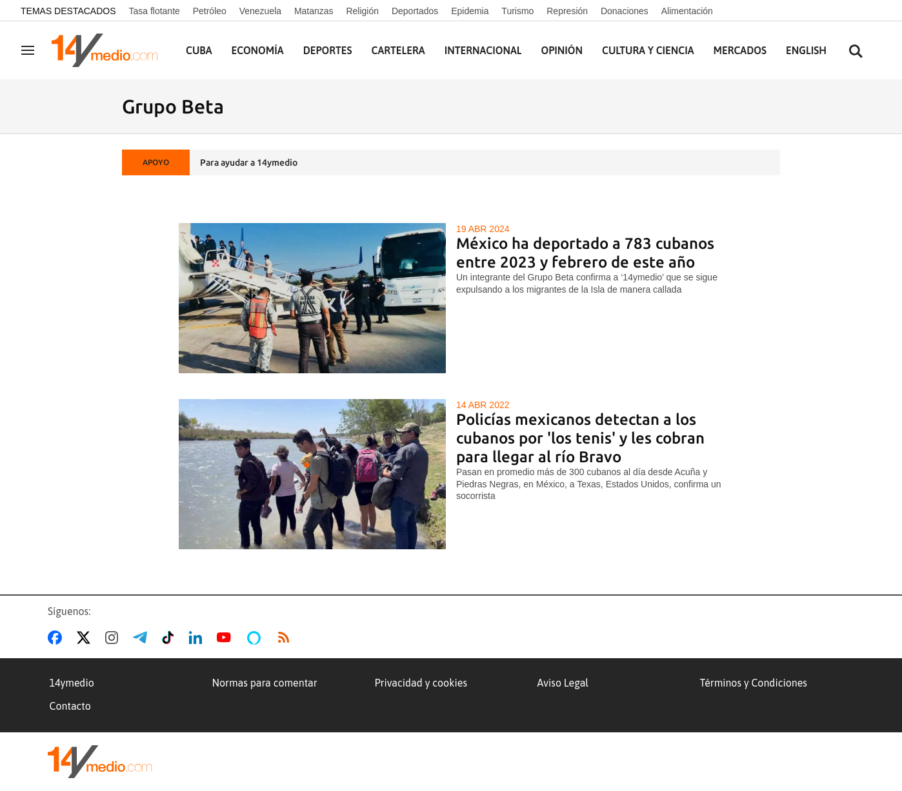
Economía (258, 50)
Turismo (517, 11)
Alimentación (687, 11)
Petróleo (209, 11)
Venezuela (260, 11)
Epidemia (469, 11)
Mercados (740, 50)
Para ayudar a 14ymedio (248, 162)
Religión (362, 11)
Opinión (562, 50)
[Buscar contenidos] (855, 52)
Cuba (199, 50)
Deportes (327, 50)
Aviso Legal (563, 682)
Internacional (483, 50)
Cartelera (398, 50)
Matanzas (314, 11)
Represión (567, 11)
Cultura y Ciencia (648, 50)
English (806, 50)
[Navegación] (27, 50)
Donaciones (624, 11)
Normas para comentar (264, 682)
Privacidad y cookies (421, 682)
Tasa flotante (153, 11)
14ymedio (72, 682)
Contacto (70, 706)
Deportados (415, 11)
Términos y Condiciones (753, 682)
